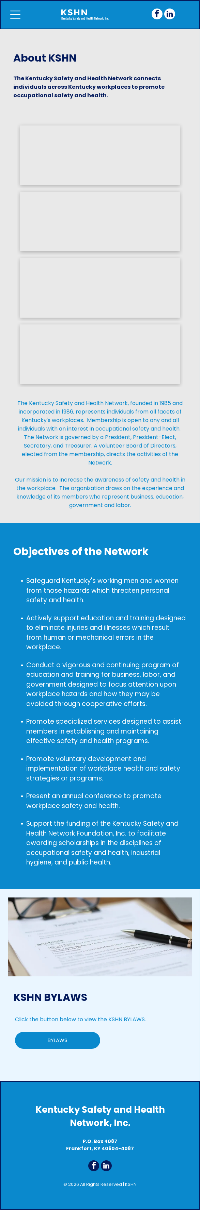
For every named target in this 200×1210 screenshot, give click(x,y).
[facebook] (157, 15)
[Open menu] (15, 15)
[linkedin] (169, 15)
